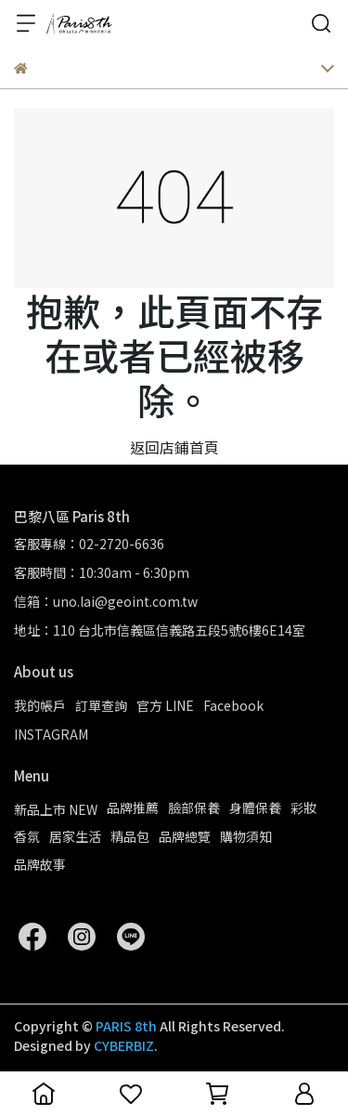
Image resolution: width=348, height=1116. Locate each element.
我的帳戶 (40, 705)
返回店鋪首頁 (174, 447)
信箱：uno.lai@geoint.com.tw (106, 601)
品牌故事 (40, 864)
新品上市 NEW (55, 809)
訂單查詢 (101, 705)
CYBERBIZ (124, 1045)
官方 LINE (165, 705)
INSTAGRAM (51, 734)
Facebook (233, 705)
